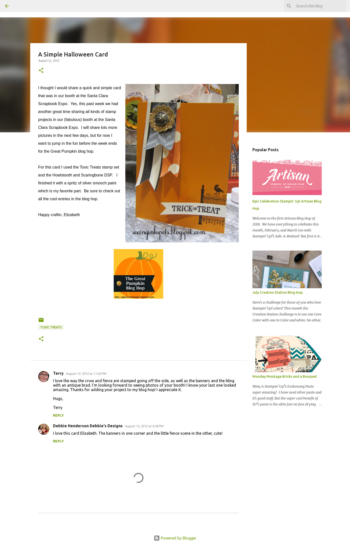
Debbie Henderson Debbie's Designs (88, 426)
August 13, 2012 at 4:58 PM (144, 426)
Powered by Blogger (175, 538)
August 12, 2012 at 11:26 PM (86, 373)
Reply (58, 415)
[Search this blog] (320, 6)
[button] (41, 70)
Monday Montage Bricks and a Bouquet (284, 376)
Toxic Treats (51, 327)
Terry (58, 373)
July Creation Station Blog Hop (277, 292)
